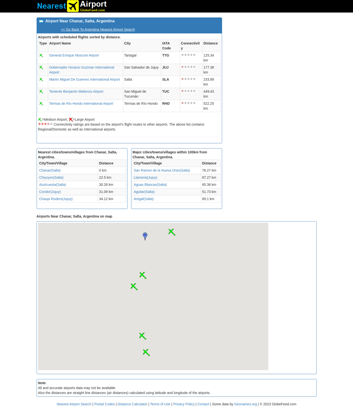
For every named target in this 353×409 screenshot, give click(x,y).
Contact (203, 404)
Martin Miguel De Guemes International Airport (84, 79)
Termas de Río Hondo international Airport (81, 103)
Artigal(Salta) (144, 199)
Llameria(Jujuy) (145, 177)
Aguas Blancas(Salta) (150, 185)
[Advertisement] (271, 51)
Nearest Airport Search (74, 404)
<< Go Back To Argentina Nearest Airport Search (98, 29)
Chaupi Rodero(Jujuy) (56, 199)
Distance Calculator (132, 404)
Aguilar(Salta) (144, 192)
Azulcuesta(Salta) (52, 185)
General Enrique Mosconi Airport (74, 55)
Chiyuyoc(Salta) (51, 177)
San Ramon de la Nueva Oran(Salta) (162, 170)
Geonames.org (245, 404)
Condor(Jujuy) (50, 192)
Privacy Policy (184, 404)
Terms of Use (160, 404)
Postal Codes (104, 404)
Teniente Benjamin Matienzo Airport (76, 91)
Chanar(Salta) (50, 170)
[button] (172, 232)
